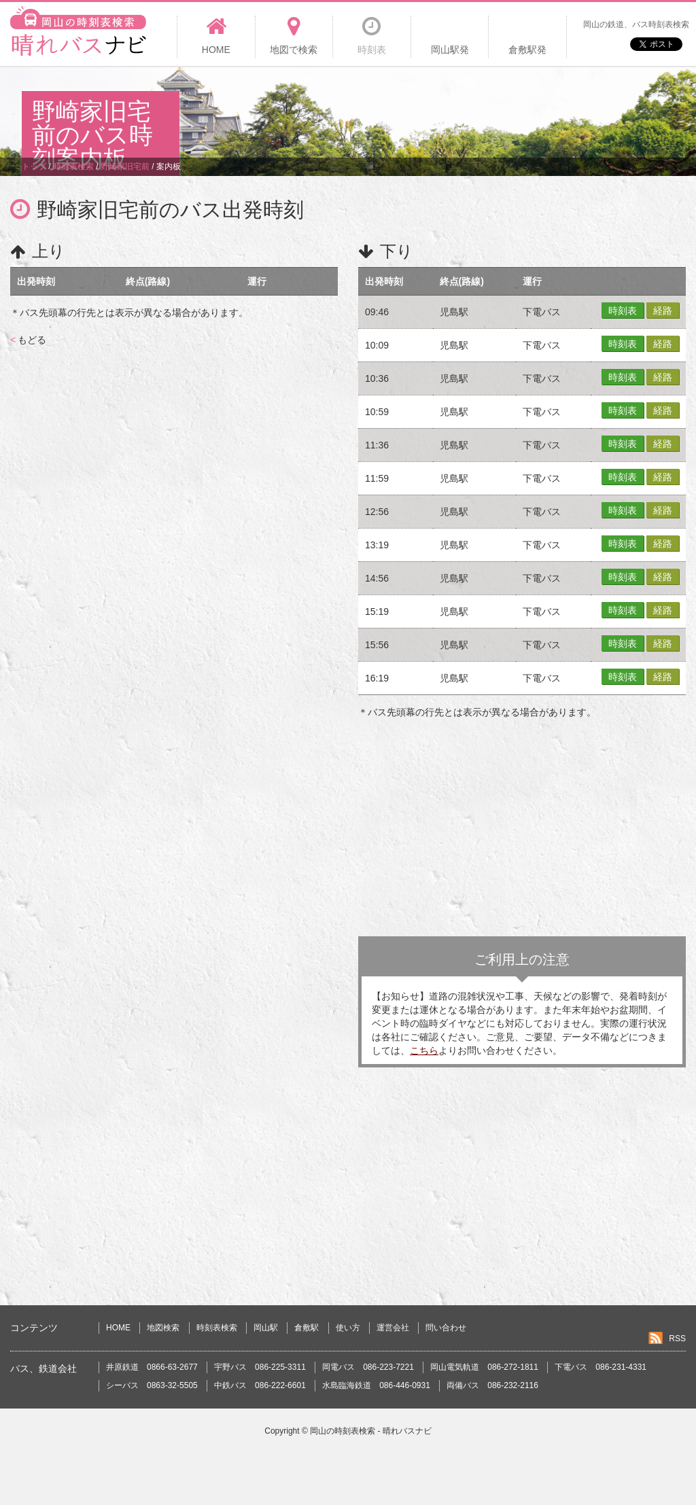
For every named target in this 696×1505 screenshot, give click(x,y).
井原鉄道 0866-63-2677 (152, 1367)
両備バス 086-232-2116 (492, 1385)
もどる (28, 339)
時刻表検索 (216, 1327)
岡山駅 (266, 1327)
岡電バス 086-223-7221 (368, 1367)
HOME (118, 1327)
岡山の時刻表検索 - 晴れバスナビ (371, 1431)
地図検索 (163, 1327)
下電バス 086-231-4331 (600, 1367)
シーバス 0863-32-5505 (152, 1385)
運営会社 (393, 1327)
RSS (677, 1338)
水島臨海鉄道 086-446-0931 (376, 1385)
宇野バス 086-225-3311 (260, 1367)
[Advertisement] (426, 111)
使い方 (348, 1327)
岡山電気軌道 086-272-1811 (484, 1367)
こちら (424, 1050)
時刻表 (622, 310)
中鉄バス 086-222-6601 (260, 1385)
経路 (662, 310)
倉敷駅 (306, 1327)
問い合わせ (445, 1327)
